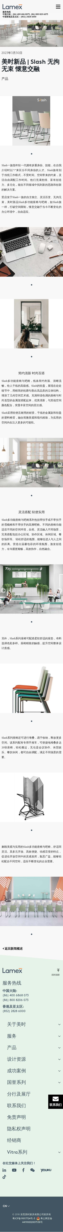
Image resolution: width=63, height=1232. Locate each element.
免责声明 (16, 1117)
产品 (5, 78)
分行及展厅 (19, 1094)
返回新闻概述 (13, 948)
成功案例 (16, 1071)
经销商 (14, 1140)
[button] (6, 1207)
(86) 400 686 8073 (21, 14)
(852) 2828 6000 (28, 17)
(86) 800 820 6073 (39, 14)
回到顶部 (56, 972)
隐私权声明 (19, 1129)
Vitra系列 (17, 1152)
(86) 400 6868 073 (16, 995)
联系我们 (16, 1106)
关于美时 (16, 1024)
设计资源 (16, 1059)
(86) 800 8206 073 (16, 1000)
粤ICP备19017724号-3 (23, 1218)
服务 (11, 1036)
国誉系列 (16, 1082)
